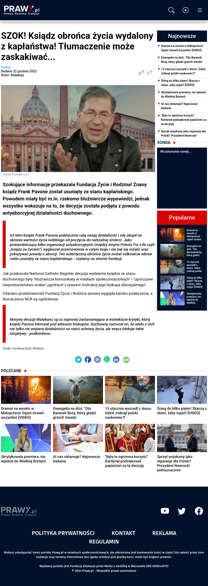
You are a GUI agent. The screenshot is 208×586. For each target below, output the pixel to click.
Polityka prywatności (63, 533)
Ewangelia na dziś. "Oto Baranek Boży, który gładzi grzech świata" (182, 59)
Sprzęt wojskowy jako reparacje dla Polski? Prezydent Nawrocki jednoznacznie (183, 135)
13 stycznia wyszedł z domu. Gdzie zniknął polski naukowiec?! (183, 71)
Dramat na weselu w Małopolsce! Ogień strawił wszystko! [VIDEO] (182, 48)
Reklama (164, 533)
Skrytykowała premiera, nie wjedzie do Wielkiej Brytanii (183, 94)
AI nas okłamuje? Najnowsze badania (179, 106)
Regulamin (104, 541)
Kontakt (123, 533)
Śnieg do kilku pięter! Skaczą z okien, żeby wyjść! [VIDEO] (180, 83)
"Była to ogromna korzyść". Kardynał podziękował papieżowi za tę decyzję (183, 120)
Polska (6, 67)
